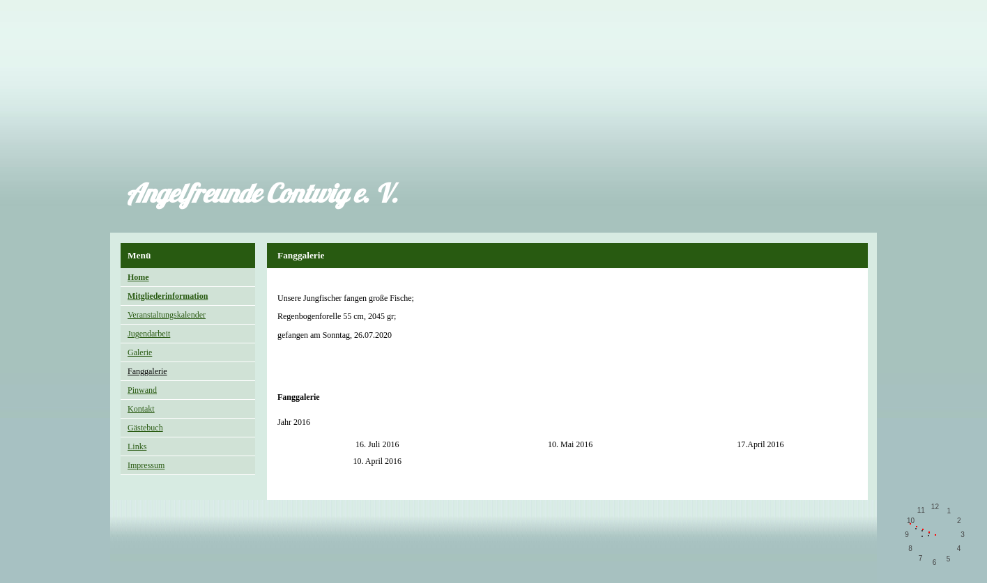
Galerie (140, 352)
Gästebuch (145, 428)
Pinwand (142, 390)
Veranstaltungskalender (167, 315)
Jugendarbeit (149, 334)
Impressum (146, 465)
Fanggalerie (147, 371)
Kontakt (141, 409)
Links (137, 446)
